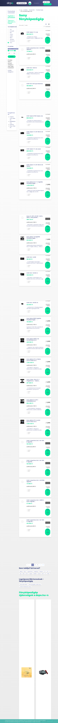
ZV (47, 571)
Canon (11, 34)
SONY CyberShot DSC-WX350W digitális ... (36, 48)
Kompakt (12, 31)
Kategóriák (21, 3)
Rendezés (47, 26)
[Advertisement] (12, 92)
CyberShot (30, 571)
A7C (27, 573)
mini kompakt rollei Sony (35, 584)
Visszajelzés (36, 3)
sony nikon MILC (23, 584)
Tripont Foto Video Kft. (12, 118)
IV (45, 573)
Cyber (30, 573)
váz (20, 573)
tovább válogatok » (11, 71)
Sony (11, 42)
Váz (11, 29)
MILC (11, 32)
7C (45, 571)
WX (23, 573)
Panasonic (12, 41)
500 (48, 573)
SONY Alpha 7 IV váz (32, 32)
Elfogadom (49, 720)
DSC (25, 571)
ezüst (39, 573)
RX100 (35, 573)
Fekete (41, 571)
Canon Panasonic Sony (25, 586)
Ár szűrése (10, 46)
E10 (43, 573)
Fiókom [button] (46, 2)
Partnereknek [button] (47, 4)
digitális (36, 571)
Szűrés (11, 56)
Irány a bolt (48, 40)
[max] (14, 53)
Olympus (12, 39)
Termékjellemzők (12, 27)
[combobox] (30, 2)
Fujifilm (11, 36)
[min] (9, 53)
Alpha (21, 571)
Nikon (11, 37)
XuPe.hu (12, 124)
